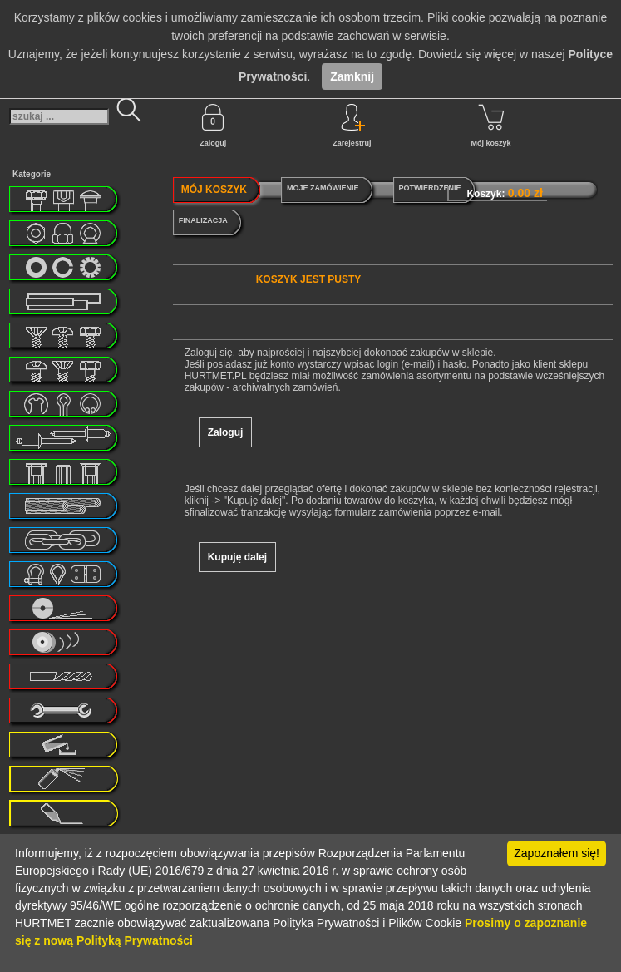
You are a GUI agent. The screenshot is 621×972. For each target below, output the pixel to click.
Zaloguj (213, 125)
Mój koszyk (491, 125)
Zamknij (352, 76)
